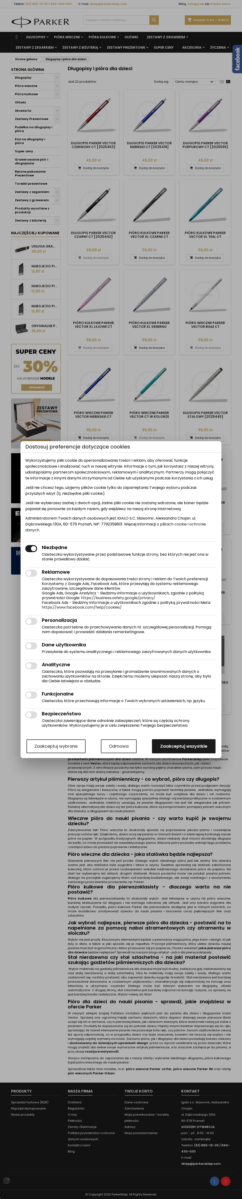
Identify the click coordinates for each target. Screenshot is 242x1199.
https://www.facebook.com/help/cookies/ (82, 607)
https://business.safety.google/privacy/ (118, 598)
